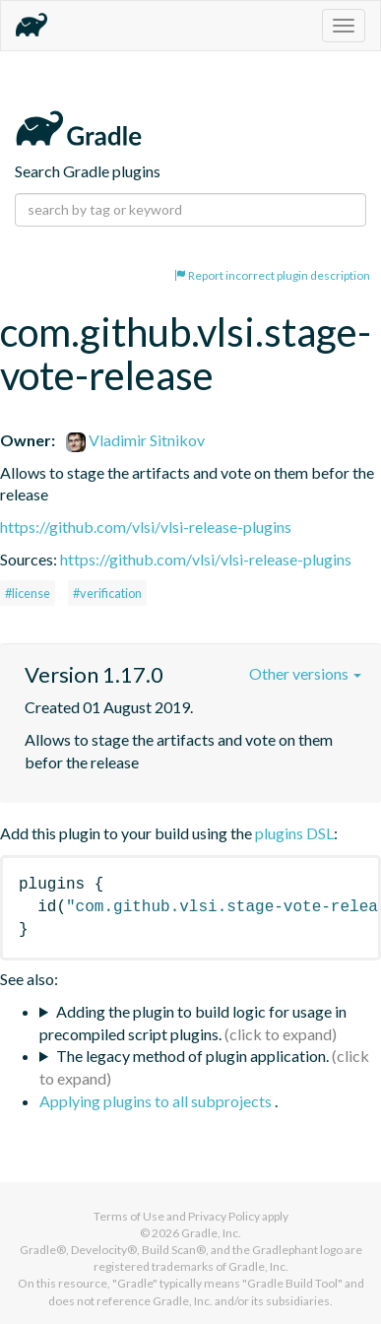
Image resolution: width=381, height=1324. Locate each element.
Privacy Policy (224, 1216)
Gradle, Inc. (211, 1232)
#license (27, 593)
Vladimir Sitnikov (135, 439)
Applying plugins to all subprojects (157, 1101)
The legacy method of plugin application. (192, 1055)
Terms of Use (129, 1216)
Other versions (305, 673)
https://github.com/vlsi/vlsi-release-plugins (145, 526)
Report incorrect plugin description (272, 275)
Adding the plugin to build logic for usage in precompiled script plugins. (193, 1022)
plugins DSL (294, 833)
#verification (107, 593)
